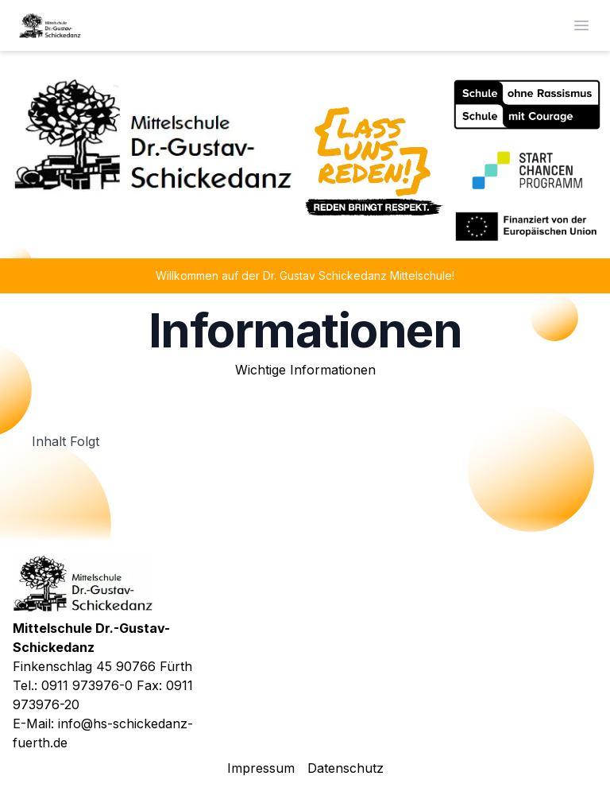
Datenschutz (345, 768)
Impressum (261, 768)
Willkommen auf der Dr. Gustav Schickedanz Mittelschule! (305, 275)
